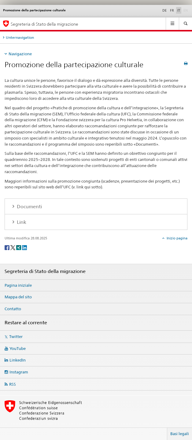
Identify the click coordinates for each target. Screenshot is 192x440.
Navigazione (20, 53)
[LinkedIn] (24, 247)
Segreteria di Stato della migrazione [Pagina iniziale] (44, 24)
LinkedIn (17, 360)
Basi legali (179, 433)
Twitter (16, 336)
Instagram (18, 371)
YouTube (17, 348)
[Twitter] (13, 247)
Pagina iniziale (18, 285)
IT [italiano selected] (178, 10)
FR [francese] (172, 10)
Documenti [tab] (29, 206)
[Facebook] (7, 247)
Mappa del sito (18, 296)
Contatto (13, 308)
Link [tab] (21, 222)
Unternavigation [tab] (20, 37)
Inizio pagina (176, 238)
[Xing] (19, 247)
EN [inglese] (186, 10)
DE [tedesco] (164, 10)
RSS (12, 384)
